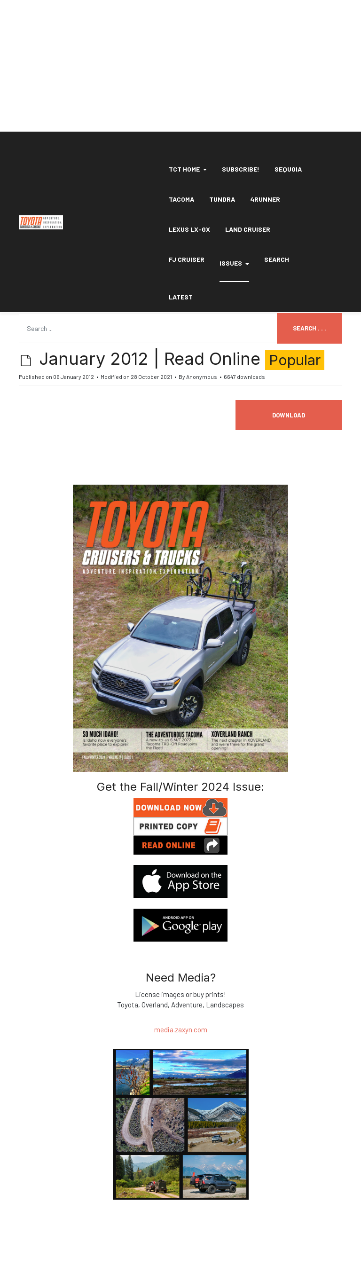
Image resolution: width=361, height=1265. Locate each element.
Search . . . (309, 328)
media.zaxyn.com (180, 1029)
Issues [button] (234, 263)
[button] (188, 169)
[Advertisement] (180, 66)
